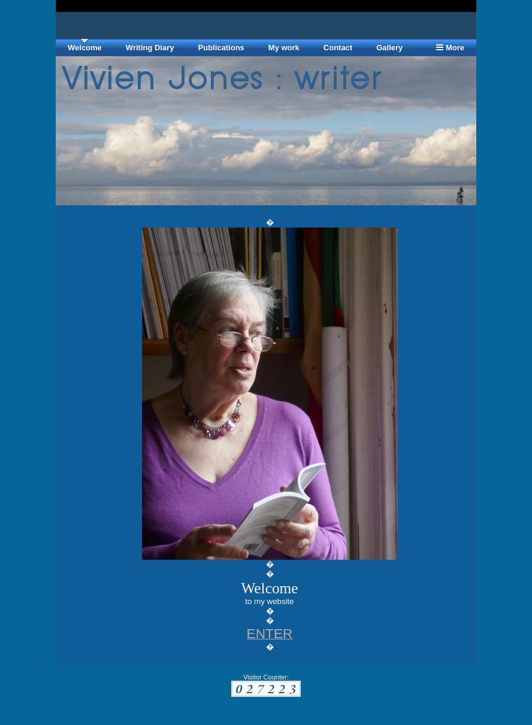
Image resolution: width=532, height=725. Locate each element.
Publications (221, 47)
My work (284, 47)
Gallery (389, 47)
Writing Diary (150, 47)
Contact (338, 47)
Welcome (85, 47)
